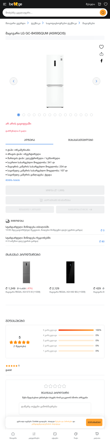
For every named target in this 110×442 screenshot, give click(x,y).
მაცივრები (87, 23)
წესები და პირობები (64, 421)
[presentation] (13, 81)
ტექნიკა (33, 23)
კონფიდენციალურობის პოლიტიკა (46, 424)
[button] (18, 115)
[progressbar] (55, 38)
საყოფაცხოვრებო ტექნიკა (59, 23)
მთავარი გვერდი (16, 23)
